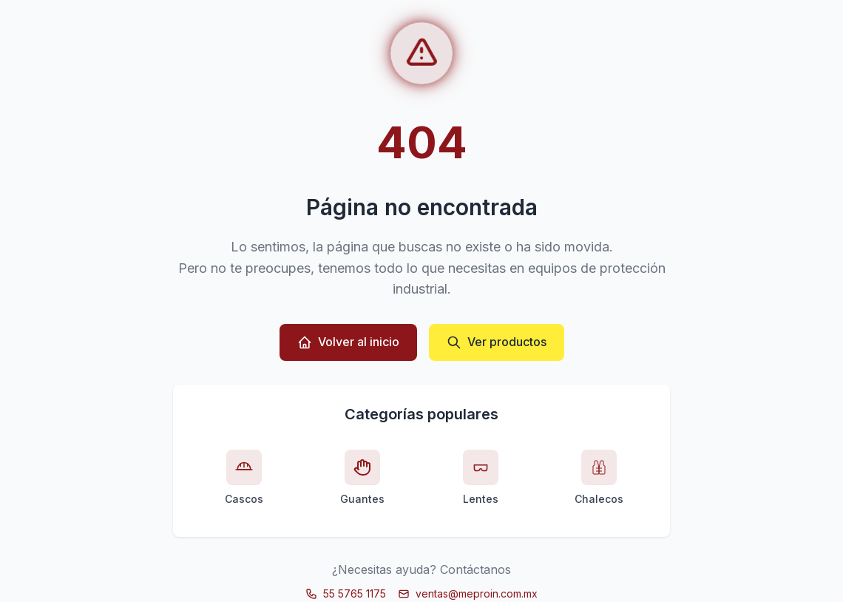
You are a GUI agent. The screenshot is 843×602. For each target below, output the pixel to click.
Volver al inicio (348, 342)
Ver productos (496, 342)
